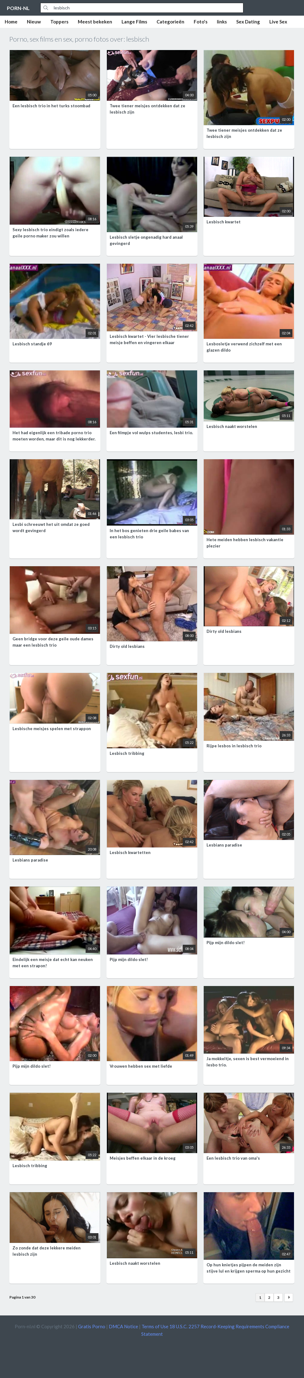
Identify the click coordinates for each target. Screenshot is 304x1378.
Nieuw (34, 21)
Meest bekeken (95, 21)
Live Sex (278, 21)
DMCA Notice (123, 1326)
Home (11, 21)
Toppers (59, 21)
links (222, 21)
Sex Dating (248, 21)
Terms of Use (155, 1326)
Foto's (200, 21)
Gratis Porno (91, 1326)
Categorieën (170, 21)
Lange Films (134, 21)
